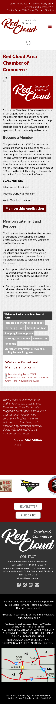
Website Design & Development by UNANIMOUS (29, 698)
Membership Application (25, 208)
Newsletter (28, 506)
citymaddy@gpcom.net (28, 578)
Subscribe (28, 515)
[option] (28, 421)
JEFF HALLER (36, 633)
